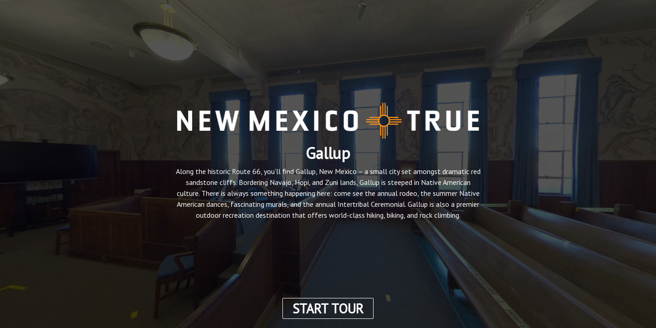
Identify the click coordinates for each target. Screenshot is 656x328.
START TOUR (328, 308)
